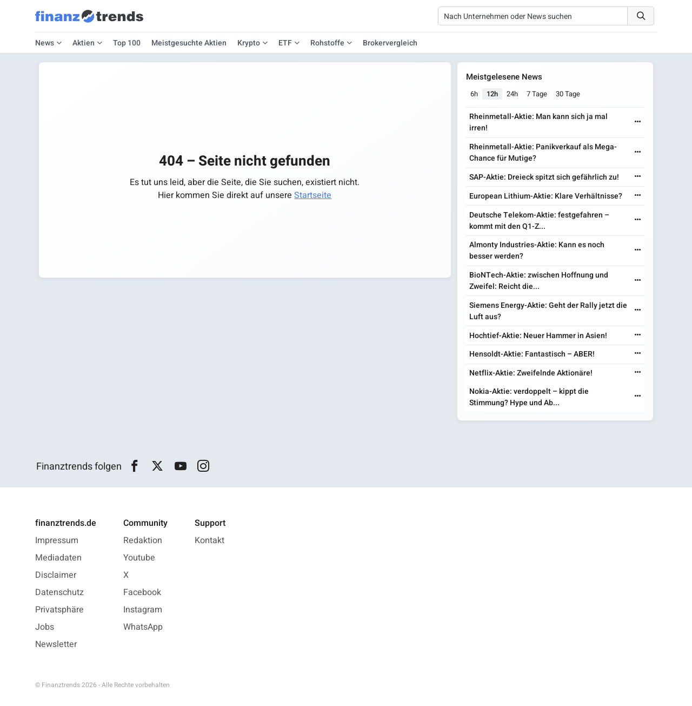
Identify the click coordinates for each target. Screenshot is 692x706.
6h (474, 94)
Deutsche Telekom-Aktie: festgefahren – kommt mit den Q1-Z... (539, 220)
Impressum (56, 540)
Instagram (142, 609)
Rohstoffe (327, 43)
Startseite (312, 195)
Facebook (142, 592)
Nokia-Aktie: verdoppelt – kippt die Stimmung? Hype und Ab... (529, 397)
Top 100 (127, 43)
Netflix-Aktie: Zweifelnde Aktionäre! (531, 373)
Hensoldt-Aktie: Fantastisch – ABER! (532, 354)
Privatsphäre (59, 609)
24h (512, 94)
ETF (285, 43)
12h (492, 94)
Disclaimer (55, 575)
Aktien (83, 43)
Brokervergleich (390, 43)
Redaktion (142, 540)
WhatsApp (143, 627)
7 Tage (537, 94)
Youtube (139, 557)
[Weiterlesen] (638, 122)
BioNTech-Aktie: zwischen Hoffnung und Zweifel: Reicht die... (538, 280)
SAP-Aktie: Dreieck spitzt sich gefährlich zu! (544, 177)
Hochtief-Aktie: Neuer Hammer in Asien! (538, 335)
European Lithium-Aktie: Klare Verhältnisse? (545, 196)
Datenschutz (59, 592)
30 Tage (568, 94)
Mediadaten (58, 557)
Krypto (248, 43)
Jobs (44, 627)
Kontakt (209, 540)
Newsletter (56, 644)
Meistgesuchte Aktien (189, 43)
